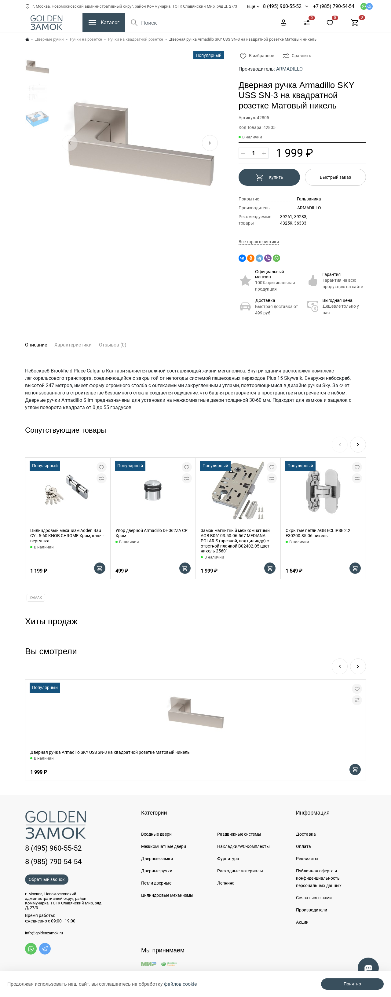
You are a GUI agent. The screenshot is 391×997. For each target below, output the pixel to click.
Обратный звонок (47, 879)
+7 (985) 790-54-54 (333, 6)
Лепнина (226, 883)
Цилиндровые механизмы (167, 895)
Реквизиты (307, 858)
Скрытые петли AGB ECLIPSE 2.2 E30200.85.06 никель (318, 533)
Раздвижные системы (239, 834)
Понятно (352, 983)
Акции (302, 922)
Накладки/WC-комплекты (243, 846)
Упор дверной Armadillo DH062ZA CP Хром (151, 533)
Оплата (303, 846)
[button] (210, 143)
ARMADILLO (289, 69)
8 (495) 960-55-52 (282, 6)
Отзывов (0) (112, 345)
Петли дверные (156, 883)
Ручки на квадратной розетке (135, 39)
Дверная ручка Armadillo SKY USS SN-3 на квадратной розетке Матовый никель (110, 752)
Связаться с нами (314, 897)
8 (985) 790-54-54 (53, 861)
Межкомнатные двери (163, 846)
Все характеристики (259, 242)
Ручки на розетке (86, 39)
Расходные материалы (240, 870)
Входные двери (156, 834)
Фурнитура (228, 858)
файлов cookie (180, 984)
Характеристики (73, 345)
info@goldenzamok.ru (44, 933)
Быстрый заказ (335, 177)
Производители (311, 909)
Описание (36, 345)
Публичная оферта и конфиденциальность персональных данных (319, 878)
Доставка (265, 300)
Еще (251, 6)
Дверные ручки (49, 39)
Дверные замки (157, 858)
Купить (269, 177)
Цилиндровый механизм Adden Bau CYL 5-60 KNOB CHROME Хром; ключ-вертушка (67, 535)
